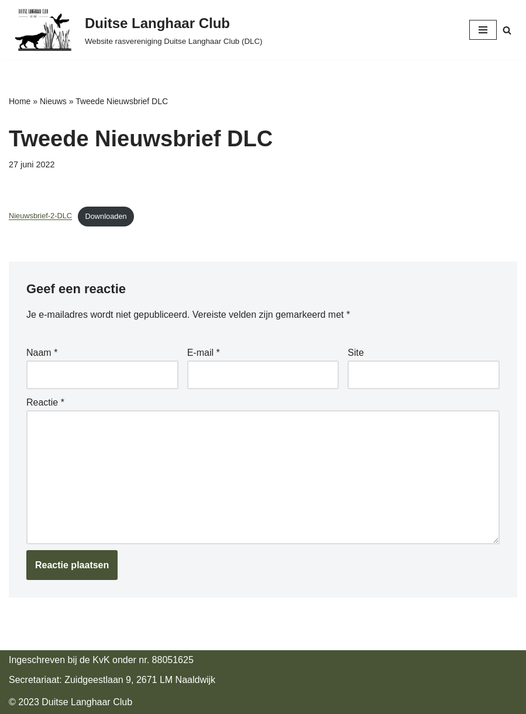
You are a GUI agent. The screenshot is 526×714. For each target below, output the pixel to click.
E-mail (203, 353)
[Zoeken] (507, 30)
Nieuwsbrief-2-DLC (40, 216)
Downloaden (105, 216)
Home (19, 101)
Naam (41, 353)
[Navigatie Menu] (483, 30)
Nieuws (53, 101)
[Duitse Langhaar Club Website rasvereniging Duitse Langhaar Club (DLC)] (136, 30)
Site (356, 353)
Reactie (45, 402)
